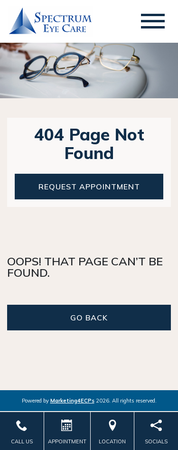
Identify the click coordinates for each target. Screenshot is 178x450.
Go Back (89, 317)
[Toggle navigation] (152, 21)
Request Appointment (89, 186)
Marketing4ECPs (72, 400)
